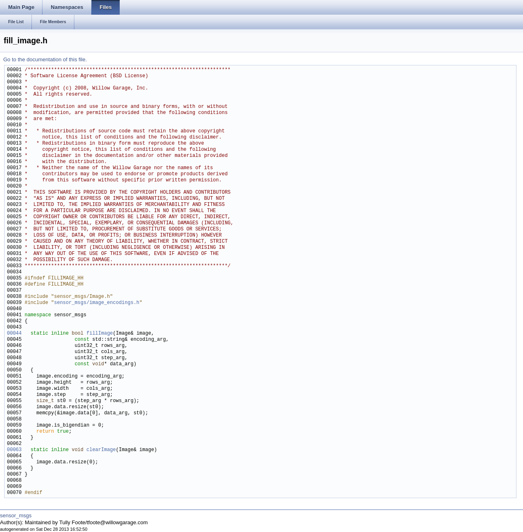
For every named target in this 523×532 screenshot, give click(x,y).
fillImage (99, 333)
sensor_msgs (15, 515)
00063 (14, 450)
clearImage (101, 450)
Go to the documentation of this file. (45, 59)
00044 (14, 333)
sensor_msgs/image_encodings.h (96, 303)
